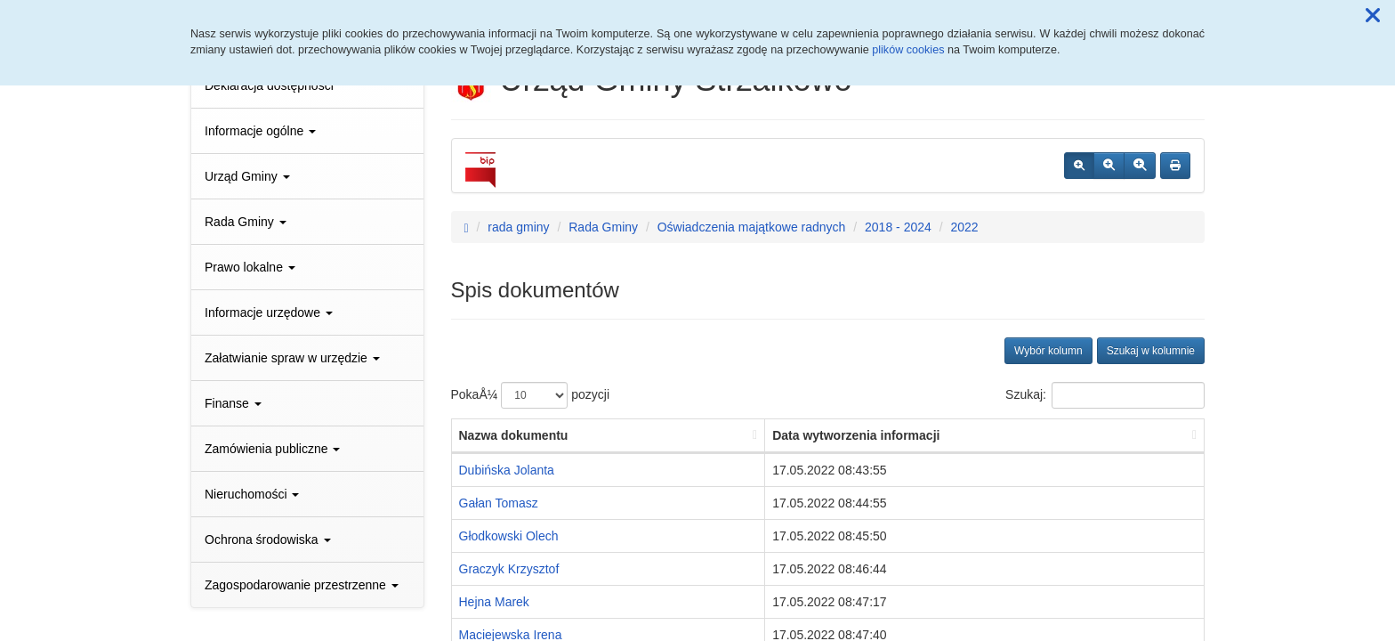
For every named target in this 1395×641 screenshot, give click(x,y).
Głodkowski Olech (509, 536)
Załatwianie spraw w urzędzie (292, 358)
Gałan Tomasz (498, 503)
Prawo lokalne (250, 267)
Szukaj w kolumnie (1151, 351)
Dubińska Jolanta (506, 470)
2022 (964, 227)
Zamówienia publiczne (272, 449)
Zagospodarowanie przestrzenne (302, 585)
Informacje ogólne (260, 131)
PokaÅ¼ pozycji (530, 395)
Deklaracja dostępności (269, 85)
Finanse (233, 403)
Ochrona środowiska (268, 539)
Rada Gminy (245, 222)
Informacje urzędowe (269, 312)
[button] (1373, 16)
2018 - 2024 (898, 227)
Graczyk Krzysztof (509, 569)
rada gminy (518, 227)
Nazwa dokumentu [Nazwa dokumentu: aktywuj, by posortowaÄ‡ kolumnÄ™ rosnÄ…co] (513, 435)
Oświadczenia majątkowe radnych (751, 227)
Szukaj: (1105, 395)
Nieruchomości (252, 494)
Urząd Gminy (247, 176)
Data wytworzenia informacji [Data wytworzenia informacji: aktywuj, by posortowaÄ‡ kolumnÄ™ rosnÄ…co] (855, 435)
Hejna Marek (494, 602)
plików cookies (908, 50)
